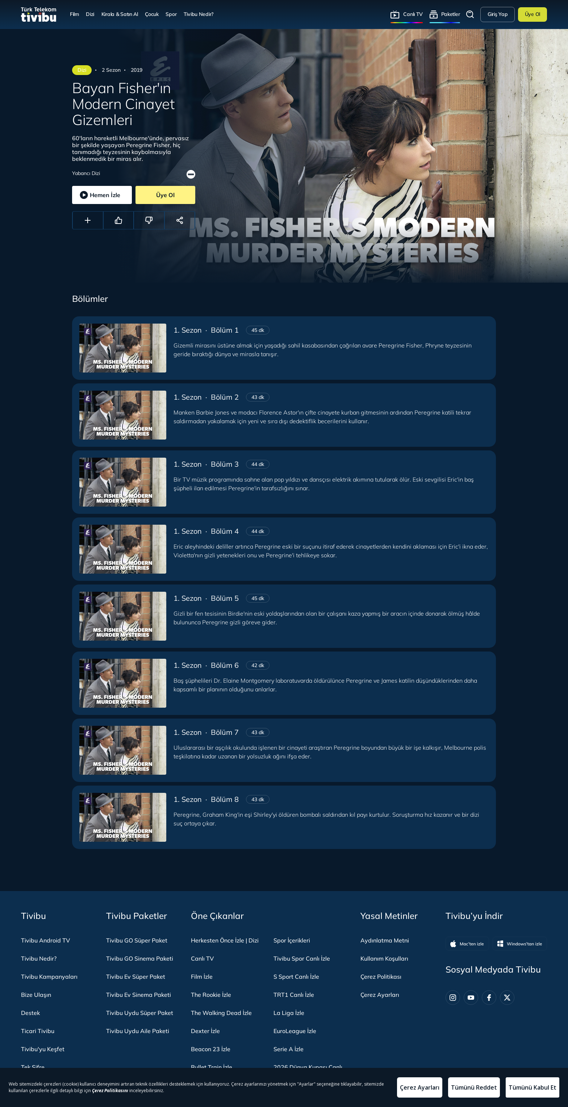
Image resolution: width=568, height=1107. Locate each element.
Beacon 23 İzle (210, 1049)
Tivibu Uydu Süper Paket (139, 1012)
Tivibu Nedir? (198, 14)
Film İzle (202, 976)
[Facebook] (489, 997)
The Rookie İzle (211, 994)
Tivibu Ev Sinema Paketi (138, 994)
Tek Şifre (33, 1067)
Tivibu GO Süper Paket (136, 940)
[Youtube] (471, 997)
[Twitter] (507, 997)
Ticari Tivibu (37, 1031)
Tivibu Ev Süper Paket (135, 976)
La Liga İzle (288, 1012)
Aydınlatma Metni (384, 940)
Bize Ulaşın (36, 994)
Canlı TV (413, 14)
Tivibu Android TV (45, 940)
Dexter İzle (205, 1031)
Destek (30, 1012)
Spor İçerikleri (291, 940)
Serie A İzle (288, 1049)
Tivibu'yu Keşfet (42, 1049)
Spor (171, 14)
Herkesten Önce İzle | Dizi (225, 940)
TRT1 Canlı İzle (293, 994)
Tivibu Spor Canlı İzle (301, 958)
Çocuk (152, 14)
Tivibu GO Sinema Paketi (139, 958)
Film (74, 14)
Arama (470, 14)
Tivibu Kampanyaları (49, 976)
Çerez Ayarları (379, 994)
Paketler (450, 14)
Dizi (90, 14)
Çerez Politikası (380, 976)
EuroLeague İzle (294, 1031)
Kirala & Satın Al (119, 14)
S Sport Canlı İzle (296, 976)
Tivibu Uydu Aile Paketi (137, 1031)
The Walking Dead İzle (221, 1012)
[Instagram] (453, 997)
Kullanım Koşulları (384, 958)
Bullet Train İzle (211, 1067)
